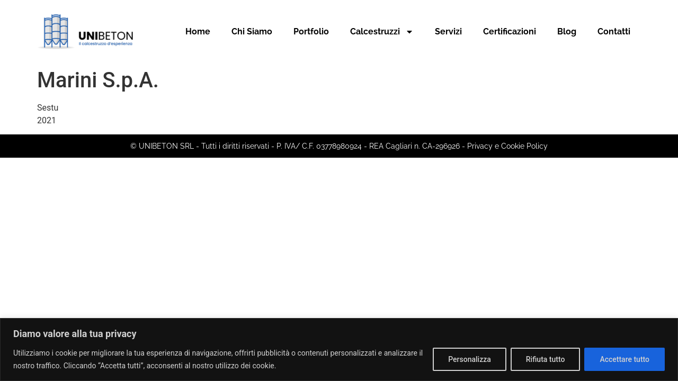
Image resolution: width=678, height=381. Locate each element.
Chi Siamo (251, 31)
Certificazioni (509, 31)
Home (197, 31)
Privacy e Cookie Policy (507, 146)
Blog (566, 31)
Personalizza (469, 359)
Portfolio (311, 31)
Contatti (613, 31)
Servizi (448, 31)
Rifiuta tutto (545, 359)
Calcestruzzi (382, 31)
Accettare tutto (624, 359)
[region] (339, 349)
